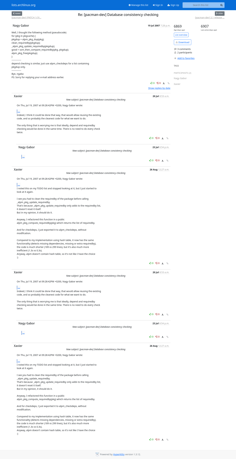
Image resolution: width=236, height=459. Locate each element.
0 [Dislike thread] (159, 83)
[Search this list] (201, 5)
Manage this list (138, 5)
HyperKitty (118, 454)
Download (182, 42)
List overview (181, 34)
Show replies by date (159, 88)
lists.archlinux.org (24, 5)
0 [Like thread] (153, 83)
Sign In (158, 5)
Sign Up (173, 5)
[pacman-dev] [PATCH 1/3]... (26, 17)
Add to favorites (184, 58)
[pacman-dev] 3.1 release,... (209, 17)
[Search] (222, 5)
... (19, 111)
